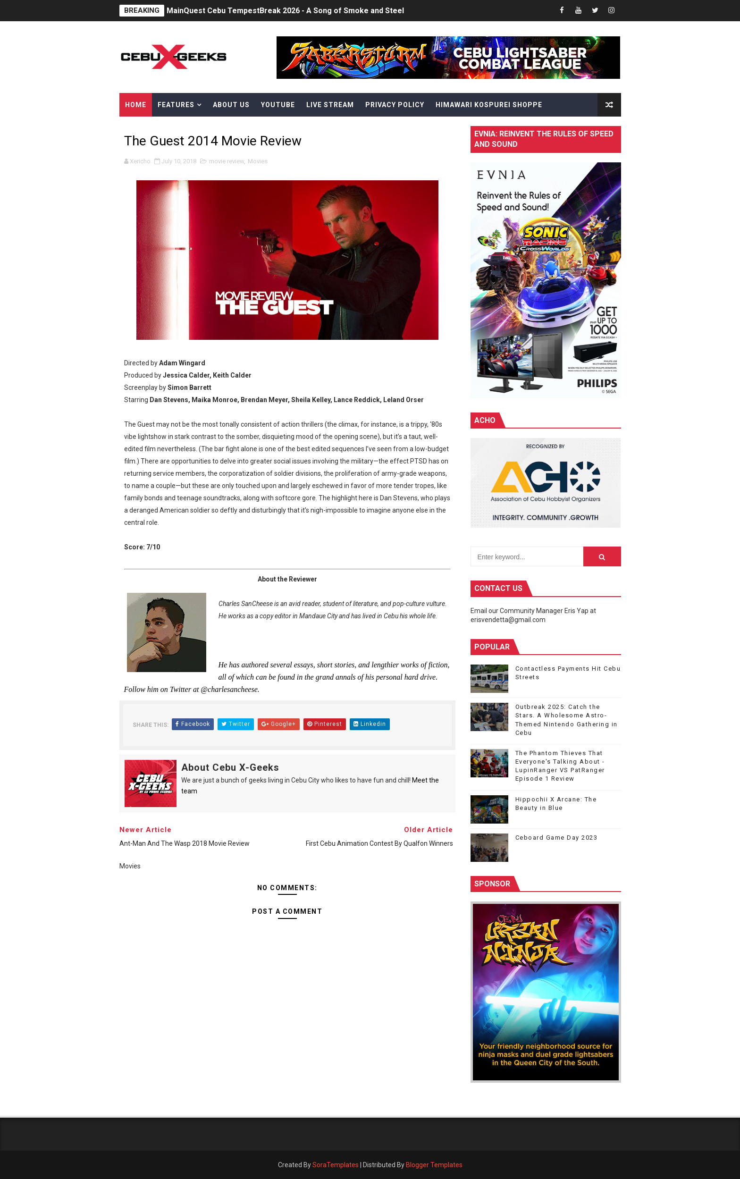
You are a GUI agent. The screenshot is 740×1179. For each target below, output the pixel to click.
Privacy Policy (394, 105)
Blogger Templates (434, 1165)
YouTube (278, 105)
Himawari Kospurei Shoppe (489, 105)
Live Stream (330, 105)
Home (135, 105)
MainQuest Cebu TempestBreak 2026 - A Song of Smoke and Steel (285, 10)
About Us (231, 105)
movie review (226, 161)
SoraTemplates (335, 1165)
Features (176, 105)
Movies (258, 161)
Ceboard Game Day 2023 (556, 837)
